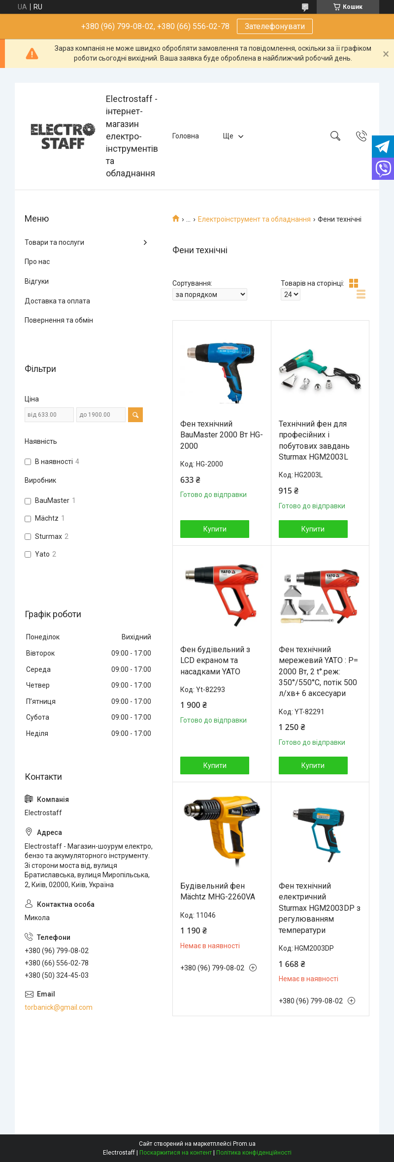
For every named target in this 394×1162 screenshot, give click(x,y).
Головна (185, 136)
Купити (215, 529)
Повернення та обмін (59, 320)
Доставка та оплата (57, 301)
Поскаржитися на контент (175, 1152)
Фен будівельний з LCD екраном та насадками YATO (215, 660)
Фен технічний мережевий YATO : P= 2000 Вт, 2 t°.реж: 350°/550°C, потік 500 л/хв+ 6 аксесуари (318, 671)
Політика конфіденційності (254, 1152)
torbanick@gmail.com (59, 1007)
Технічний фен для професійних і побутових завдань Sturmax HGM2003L (314, 440)
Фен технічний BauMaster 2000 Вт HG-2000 (221, 435)
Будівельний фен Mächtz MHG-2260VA (217, 891)
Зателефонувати (275, 26)
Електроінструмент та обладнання (254, 219)
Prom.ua (244, 1143)
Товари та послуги (54, 242)
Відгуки (37, 281)
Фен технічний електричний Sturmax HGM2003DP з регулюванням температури (320, 908)
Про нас (37, 262)
